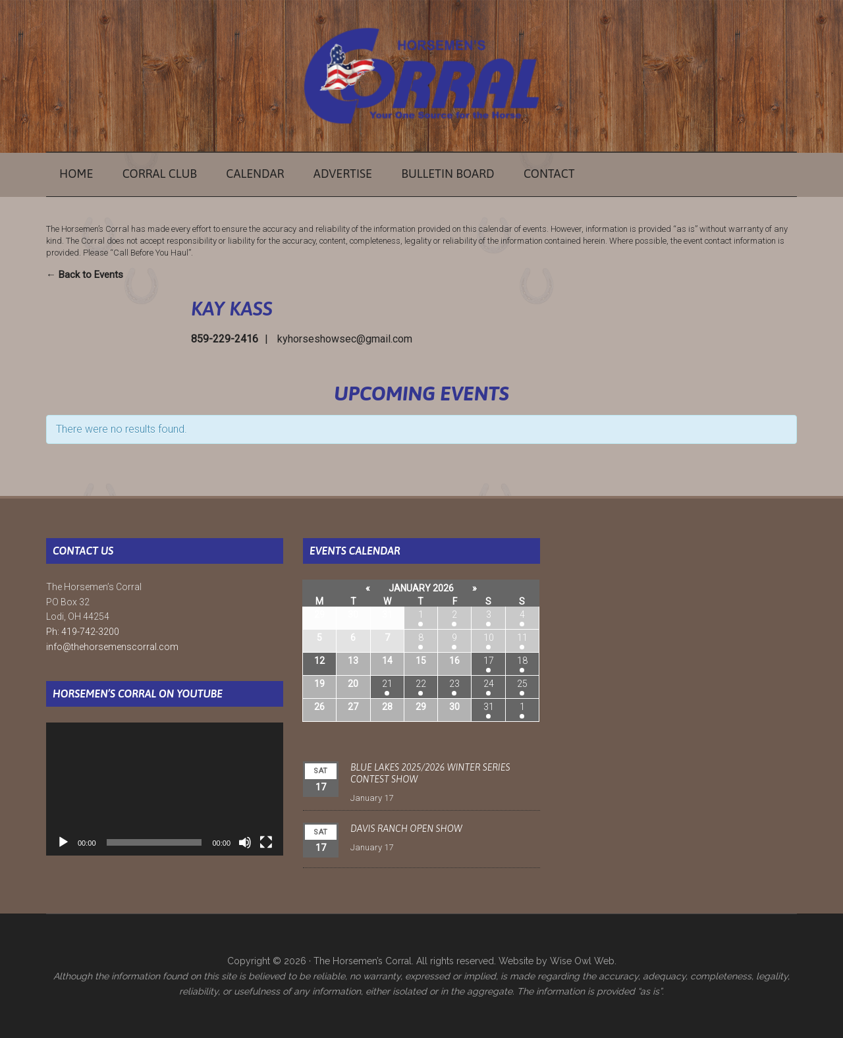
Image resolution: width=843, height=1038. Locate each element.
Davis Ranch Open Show (406, 828)
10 (488, 637)
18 (522, 660)
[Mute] (245, 842)
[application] (164, 789)
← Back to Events (84, 275)
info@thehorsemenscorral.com (112, 647)
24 (488, 683)
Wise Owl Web (582, 961)
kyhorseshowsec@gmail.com (344, 339)
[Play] (63, 842)
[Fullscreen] (266, 842)
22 (421, 683)
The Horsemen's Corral (421, 75)
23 (454, 683)
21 (387, 683)
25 (522, 683)
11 (522, 637)
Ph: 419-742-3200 (82, 631)
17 (488, 660)
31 (488, 706)
